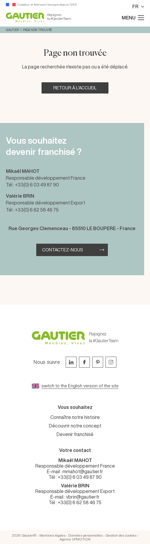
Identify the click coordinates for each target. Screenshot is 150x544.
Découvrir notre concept (75, 425)
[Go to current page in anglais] (75, 386)
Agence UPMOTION (75, 539)
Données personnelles (85, 535)
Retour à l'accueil (75, 88)
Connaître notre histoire (75, 417)
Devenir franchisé (75, 434)
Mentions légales (52, 535)
